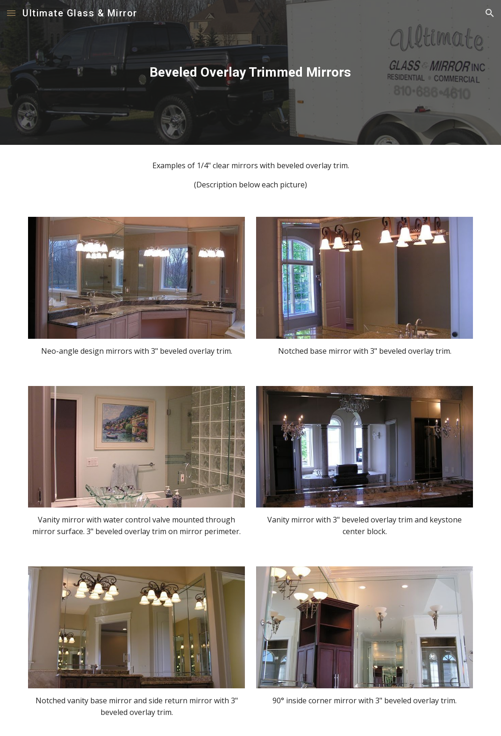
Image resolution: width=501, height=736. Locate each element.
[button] (11, 13)
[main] (250, 72)
